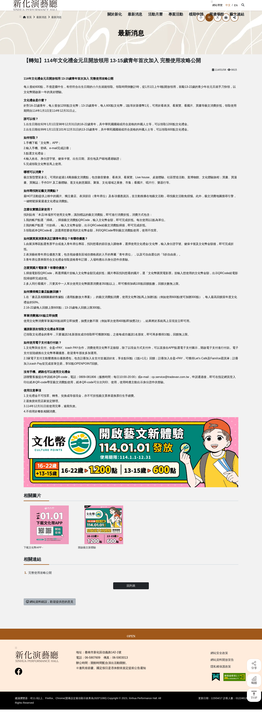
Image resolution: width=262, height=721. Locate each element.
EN (236, 5)
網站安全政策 (219, 663)
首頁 (27, 27)
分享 (234, 28)
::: (212, 1)
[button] (242, 5)
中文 (228, 5)
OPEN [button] (131, 646)
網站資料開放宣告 (222, 670)
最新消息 (41, 27)
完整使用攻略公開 (40, 583)
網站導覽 (217, 5)
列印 (226, 28)
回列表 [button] (131, 595)
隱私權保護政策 (221, 676)
